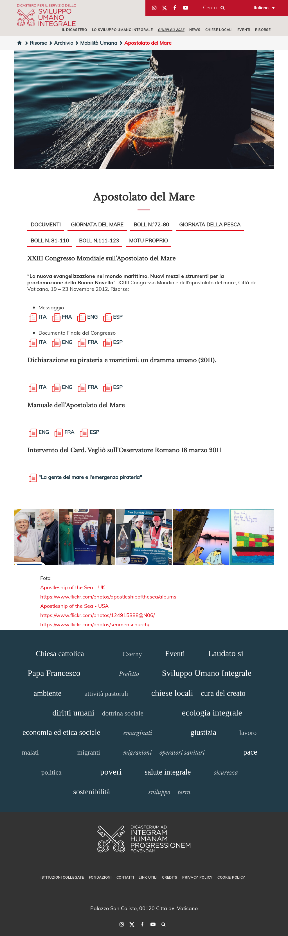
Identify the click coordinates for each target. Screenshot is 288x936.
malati (30, 752)
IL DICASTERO (74, 29)
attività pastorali (106, 693)
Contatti (125, 877)
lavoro (247, 732)
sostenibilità (91, 792)
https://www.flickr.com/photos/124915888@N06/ (98, 614)
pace (250, 752)
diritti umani (73, 712)
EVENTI (243, 29)
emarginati (137, 733)
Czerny (132, 654)
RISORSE (263, 29)
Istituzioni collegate (62, 877)
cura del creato (223, 693)
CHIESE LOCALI (219, 29)
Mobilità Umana (96, 42)
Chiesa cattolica (60, 653)
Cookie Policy (231, 877)
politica (51, 772)
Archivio (60, 42)
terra (184, 792)
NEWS (195, 29)
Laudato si (225, 653)
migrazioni (137, 752)
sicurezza (226, 772)
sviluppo (159, 792)
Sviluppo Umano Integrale (206, 673)
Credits (169, 877)
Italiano (261, 7)
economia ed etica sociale (61, 732)
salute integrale (168, 772)
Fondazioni (100, 877)
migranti (88, 752)
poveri (111, 771)
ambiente (47, 693)
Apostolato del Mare (145, 42)
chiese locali (172, 693)
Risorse (35, 42)
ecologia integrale (212, 712)
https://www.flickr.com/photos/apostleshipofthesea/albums (108, 596)
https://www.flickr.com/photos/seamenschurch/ (95, 624)
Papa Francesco (54, 673)
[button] (37, 537)
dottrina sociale (122, 713)
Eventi (175, 653)
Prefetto (129, 673)
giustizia (203, 732)
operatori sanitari (182, 752)
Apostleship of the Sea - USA (74, 605)
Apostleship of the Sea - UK (72, 587)
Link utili (148, 877)
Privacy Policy (197, 877)
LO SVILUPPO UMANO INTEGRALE (122, 29)
